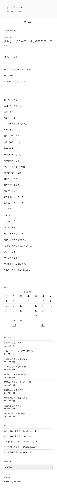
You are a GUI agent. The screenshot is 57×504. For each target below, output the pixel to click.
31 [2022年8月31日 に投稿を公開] (21, 320)
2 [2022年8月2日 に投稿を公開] (13, 301)
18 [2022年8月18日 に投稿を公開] (28, 310)
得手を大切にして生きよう (15, 397)
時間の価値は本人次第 (13, 390)
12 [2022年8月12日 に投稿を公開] (36, 306)
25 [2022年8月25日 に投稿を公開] (28, 315)
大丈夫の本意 (10, 452)
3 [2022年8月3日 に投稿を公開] (21, 301)
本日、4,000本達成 (12, 431)
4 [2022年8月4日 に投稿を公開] (28, 301)
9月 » (43, 325)
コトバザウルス (13, 7)
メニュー (28, 22)
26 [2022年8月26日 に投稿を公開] (36, 315)
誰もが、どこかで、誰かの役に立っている (28, 43)
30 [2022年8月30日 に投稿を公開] (13, 320)
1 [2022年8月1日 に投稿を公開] (6, 301)
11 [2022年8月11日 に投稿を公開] (28, 306)
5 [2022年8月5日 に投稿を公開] (36, 301)
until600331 (29, 447)
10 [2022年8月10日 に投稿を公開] (21, 306)
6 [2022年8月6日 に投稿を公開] (43, 301)
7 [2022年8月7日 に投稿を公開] (50, 301)
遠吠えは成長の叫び (12, 405)
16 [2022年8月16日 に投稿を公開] (13, 310)
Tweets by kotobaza (13, 481)
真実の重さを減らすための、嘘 (17, 382)
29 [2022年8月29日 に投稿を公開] (6, 320)
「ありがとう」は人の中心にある (18, 351)
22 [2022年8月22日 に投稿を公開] (6, 315)
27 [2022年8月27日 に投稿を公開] (43, 315)
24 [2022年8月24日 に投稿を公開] (21, 315)
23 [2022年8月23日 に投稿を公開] (13, 315)
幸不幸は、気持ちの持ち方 (15, 374)
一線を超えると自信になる (15, 358)
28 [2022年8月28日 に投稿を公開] (50, 315)
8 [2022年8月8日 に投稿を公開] (6, 306)
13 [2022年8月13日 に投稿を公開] (43, 306)
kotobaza (27, 431)
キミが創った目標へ (12, 441)
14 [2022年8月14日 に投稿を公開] (50, 306)
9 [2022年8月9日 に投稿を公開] (13, 306)
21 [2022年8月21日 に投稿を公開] (50, 310)
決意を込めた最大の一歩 (14, 413)
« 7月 (14, 325)
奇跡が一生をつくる (12, 343)
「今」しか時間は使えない (15, 366)
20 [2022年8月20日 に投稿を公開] (43, 310)
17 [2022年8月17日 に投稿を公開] (21, 310)
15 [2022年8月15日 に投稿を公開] (6, 310)
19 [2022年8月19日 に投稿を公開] (36, 310)
